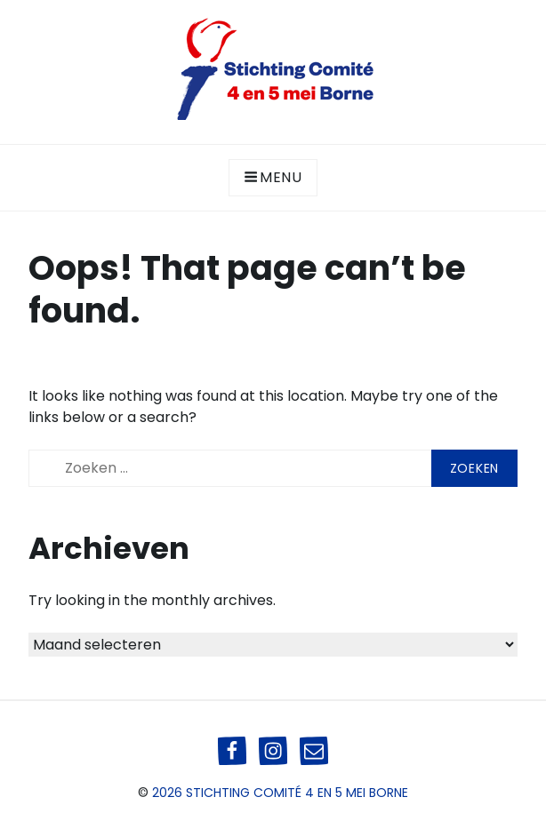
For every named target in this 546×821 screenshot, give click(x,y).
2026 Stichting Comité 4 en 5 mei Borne (280, 792)
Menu (273, 177)
